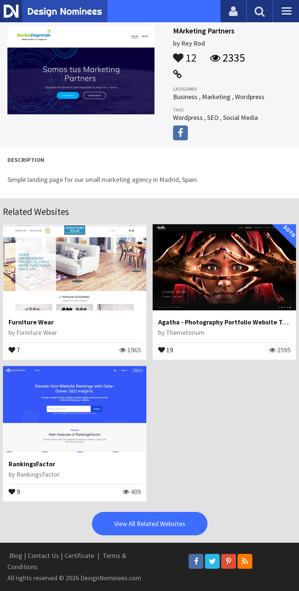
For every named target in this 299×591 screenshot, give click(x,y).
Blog (15, 555)
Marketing (216, 96)
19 (165, 349)
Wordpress (250, 96)
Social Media (240, 117)
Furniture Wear (31, 322)
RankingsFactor (32, 464)
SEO (213, 117)
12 (185, 54)
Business (185, 96)
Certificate (79, 555)
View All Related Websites (149, 523)
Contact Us (43, 555)
